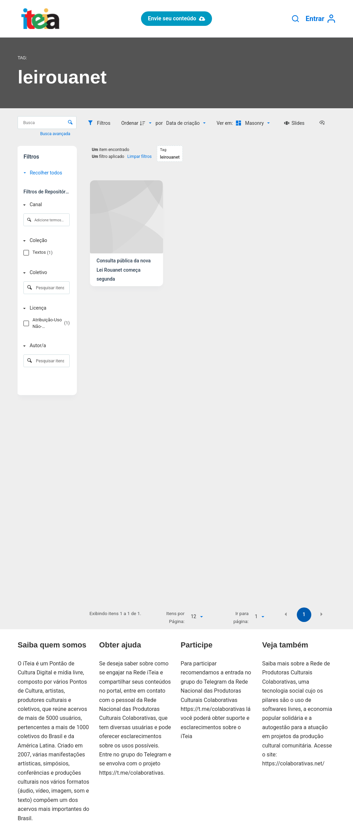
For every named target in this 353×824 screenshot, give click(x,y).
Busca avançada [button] (55, 133)
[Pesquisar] (295, 18)
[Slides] (294, 123)
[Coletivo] (45, 272)
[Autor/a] (45, 346)
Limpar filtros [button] (139, 156)
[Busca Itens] (47, 122)
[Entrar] (320, 18)
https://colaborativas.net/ (293, 763)
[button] (286, 614)
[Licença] (45, 308)
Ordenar (130, 123)
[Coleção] (45, 240)
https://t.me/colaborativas (131, 773)
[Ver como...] (323, 123)
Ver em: (225, 123)
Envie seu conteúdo (176, 18)
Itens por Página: (175, 617)
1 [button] (304, 614)
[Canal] (45, 204)
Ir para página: (241, 617)
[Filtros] (99, 123)
